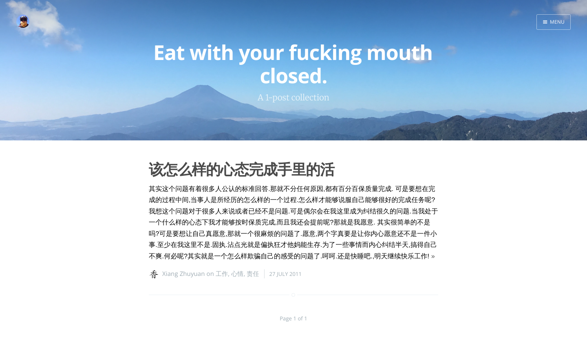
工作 (222, 274)
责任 (253, 274)
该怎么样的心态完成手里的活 (241, 169)
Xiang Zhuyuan (183, 274)
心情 (237, 274)
